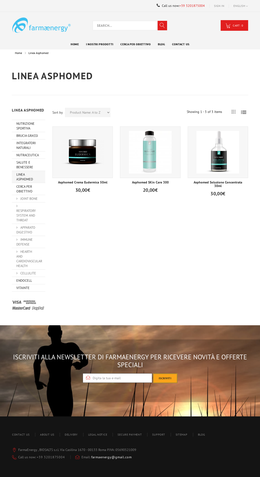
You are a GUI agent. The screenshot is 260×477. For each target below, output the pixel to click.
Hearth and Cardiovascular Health (29, 259)
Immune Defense (24, 241)
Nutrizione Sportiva (25, 125)
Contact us (21, 434)
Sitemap (181, 434)
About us (47, 434)
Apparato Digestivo (25, 229)
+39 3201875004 (192, 6)
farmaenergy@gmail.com (111, 457)
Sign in (219, 6)
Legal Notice (97, 434)
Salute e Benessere (24, 164)
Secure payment (130, 434)
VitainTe (23, 288)
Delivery (71, 434)
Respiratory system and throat (26, 215)
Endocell (24, 280)
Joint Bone (28, 198)
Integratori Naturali (26, 145)
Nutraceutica (27, 155)
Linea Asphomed (24, 176)
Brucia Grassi (27, 136)
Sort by (57, 112)
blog (201, 434)
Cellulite (27, 273)
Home (18, 53)
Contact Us (180, 44)
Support (158, 434)
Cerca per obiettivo (24, 188)
